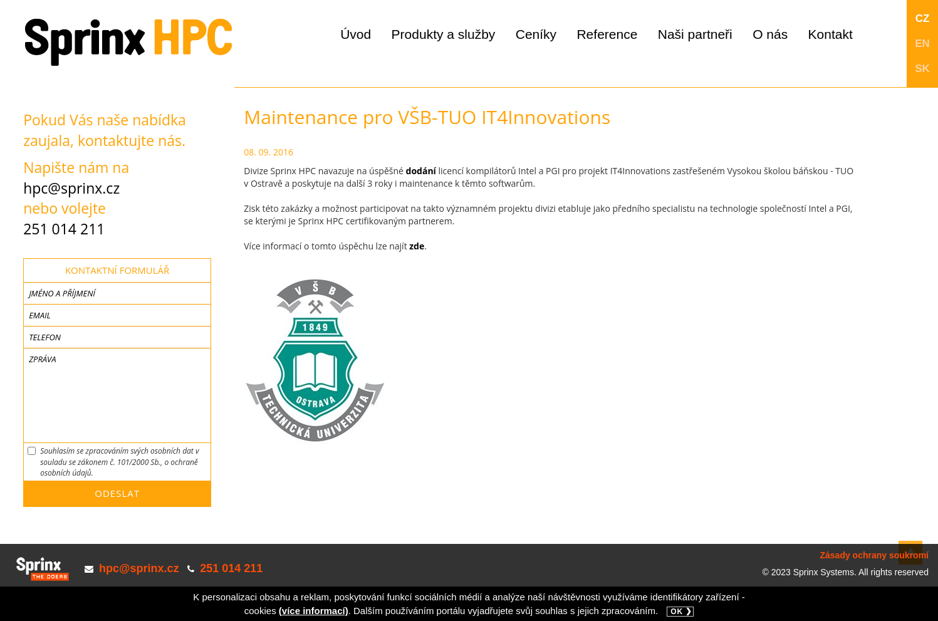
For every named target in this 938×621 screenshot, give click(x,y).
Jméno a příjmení (62, 293)
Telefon (45, 337)
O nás (770, 34)
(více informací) (313, 610)
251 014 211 (64, 229)
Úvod (355, 34)
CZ (922, 18)
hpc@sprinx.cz (71, 188)
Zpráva (42, 359)
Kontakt (830, 34)
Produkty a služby (444, 34)
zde (416, 246)
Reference (606, 34)
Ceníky (536, 34)
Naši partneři (695, 34)
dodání (421, 171)
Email (40, 315)
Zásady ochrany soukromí (874, 555)
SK (922, 69)
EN (922, 44)
